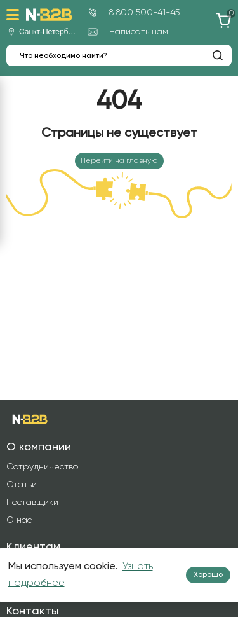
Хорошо (208, 575)
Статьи (21, 484)
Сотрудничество (42, 466)
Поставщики (32, 502)
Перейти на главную (119, 161)
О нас (19, 520)
